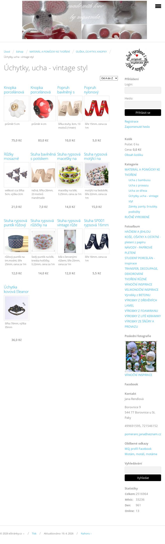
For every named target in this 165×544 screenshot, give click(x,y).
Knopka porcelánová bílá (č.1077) (14, 92)
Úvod (7, 51)
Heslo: (129, 98)
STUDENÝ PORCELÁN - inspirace (140, 260)
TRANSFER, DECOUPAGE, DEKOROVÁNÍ (141, 271)
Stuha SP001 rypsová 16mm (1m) (96, 225)
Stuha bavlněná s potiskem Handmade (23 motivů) (43, 161)
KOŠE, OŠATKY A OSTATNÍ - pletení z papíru (143, 239)
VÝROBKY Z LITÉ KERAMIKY (143, 316)
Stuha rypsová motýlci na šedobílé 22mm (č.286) (95, 161)
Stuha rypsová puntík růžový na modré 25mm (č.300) (15, 227)
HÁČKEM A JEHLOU (138, 232)
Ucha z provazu (139, 185)
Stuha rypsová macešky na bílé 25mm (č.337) (68, 161)
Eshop (19, 51)
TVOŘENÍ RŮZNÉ (136, 279)
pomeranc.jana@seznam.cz (143, 434)
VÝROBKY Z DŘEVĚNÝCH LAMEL (141, 302)
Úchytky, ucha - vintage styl (143, 198)
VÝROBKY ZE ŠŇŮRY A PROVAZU (139, 323)
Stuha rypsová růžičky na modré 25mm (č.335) (42, 227)
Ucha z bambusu (140, 180)
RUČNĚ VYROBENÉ (137, 217)
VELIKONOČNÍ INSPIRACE (141, 290)
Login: (129, 84)
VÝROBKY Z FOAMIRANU (141, 311)
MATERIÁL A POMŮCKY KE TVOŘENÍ (50, 51)
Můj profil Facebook (138, 449)
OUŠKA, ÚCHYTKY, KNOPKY (91, 51)
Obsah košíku (134, 155)
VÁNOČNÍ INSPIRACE (138, 284)
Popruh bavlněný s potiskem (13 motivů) (68, 94)
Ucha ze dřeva (138, 190)
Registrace (131, 121)
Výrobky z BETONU (137, 295)
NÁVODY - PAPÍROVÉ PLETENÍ (138, 250)
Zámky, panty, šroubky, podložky (143, 209)
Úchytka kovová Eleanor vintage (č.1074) (16, 293)
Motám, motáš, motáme (141, 454)
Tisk (34, 533)
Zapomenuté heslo (137, 127)
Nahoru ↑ (86, 533)
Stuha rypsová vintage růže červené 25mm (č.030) (69, 227)
